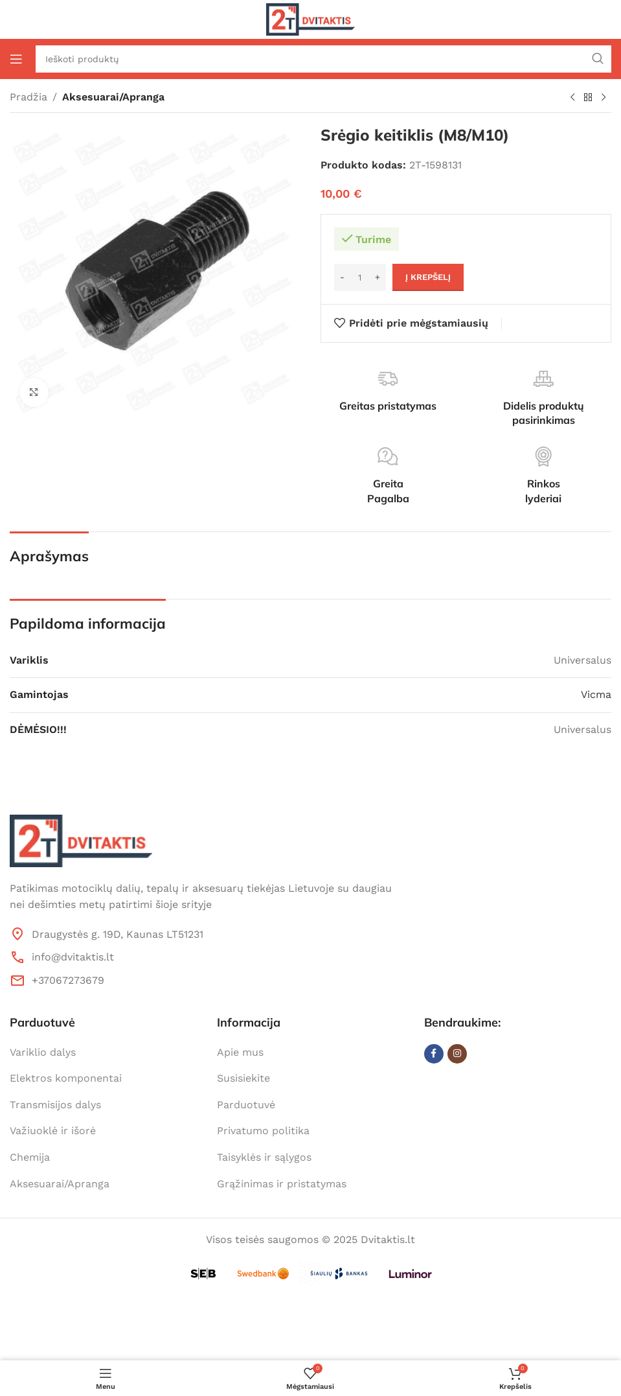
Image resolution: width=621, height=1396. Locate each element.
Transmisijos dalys (55, 1105)
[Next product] (603, 98)
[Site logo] (310, 18)
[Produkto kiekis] (360, 277)
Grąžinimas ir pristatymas (281, 1184)
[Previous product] (572, 98)
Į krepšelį (428, 277)
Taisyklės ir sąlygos (264, 1157)
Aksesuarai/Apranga (113, 97)
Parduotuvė (246, 1105)
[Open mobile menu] (16, 59)
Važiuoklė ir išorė (53, 1130)
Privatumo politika (263, 1130)
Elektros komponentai (66, 1078)
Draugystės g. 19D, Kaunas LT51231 (117, 934)
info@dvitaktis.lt (73, 957)
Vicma (596, 694)
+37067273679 (68, 980)
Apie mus (240, 1052)
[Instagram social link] (457, 1054)
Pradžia (28, 97)
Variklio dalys (43, 1052)
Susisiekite (243, 1078)
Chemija (30, 1157)
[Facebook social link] (434, 1054)
